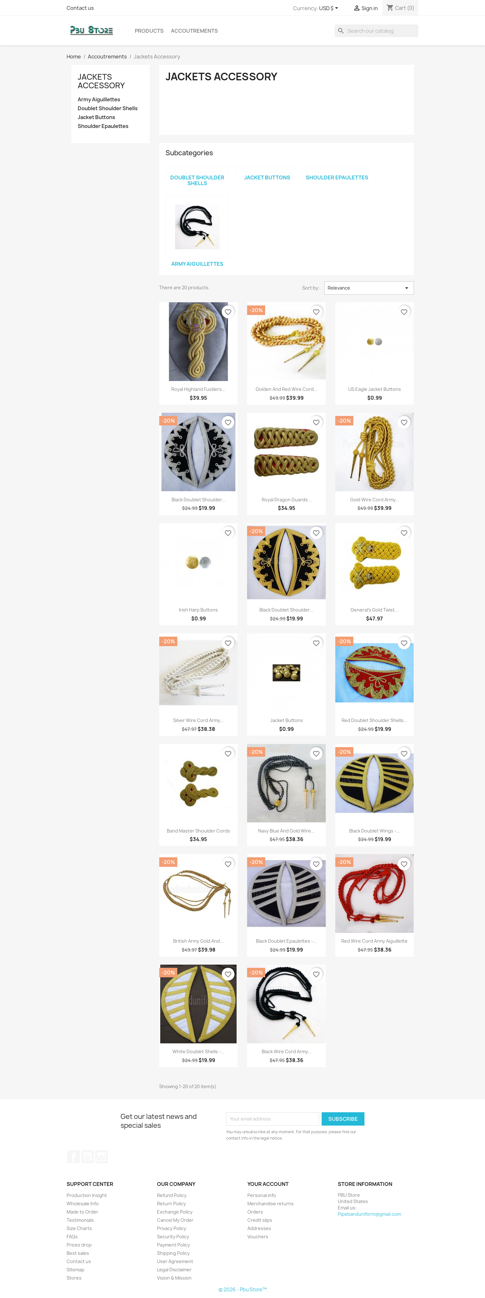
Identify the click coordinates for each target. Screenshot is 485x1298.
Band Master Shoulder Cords (198, 831)
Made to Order (82, 1212)
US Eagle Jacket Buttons (374, 389)
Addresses (259, 1228)
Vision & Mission (174, 1278)
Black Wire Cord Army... (286, 1051)
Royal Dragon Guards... (286, 500)
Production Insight (87, 1195)
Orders (255, 1212)
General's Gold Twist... (374, 610)
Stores (74, 1278)
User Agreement (175, 1261)
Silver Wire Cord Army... (198, 720)
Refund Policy (172, 1195)
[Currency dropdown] (329, 8)
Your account (268, 1184)
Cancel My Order (175, 1220)
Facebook (73, 1156)
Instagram (101, 1156)
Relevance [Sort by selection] (369, 288)
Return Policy (171, 1204)
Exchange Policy (175, 1212)
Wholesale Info (83, 1204)
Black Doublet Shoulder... (199, 500)
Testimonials (80, 1220)
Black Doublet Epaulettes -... (286, 941)
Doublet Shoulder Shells (108, 108)
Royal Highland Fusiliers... (198, 389)
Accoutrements (194, 30)
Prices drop (79, 1245)
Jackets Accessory (101, 80)
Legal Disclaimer (174, 1270)
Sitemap (75, 1270)
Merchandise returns (270, 1204)
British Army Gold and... (198, 941)
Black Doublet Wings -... (374, 831)
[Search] (376, 30)
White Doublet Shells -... (199, 1051)
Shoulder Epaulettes (103, 126)
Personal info (261, 1195)
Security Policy (173, 1237)
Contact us (80, 7)
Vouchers (257, 1237)
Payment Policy (173, 1245)
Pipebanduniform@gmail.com (369, 1214)
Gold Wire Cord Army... (374, 500)
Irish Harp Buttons (198, 610)
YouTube (87, 1156)
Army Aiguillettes (99, 99)
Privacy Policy (171, 1228)
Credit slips (259, 1220)
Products (149, 30)
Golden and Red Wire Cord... (287, 389)
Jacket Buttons (96, 117)
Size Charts (79, 1228)
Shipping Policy (173, 1253)
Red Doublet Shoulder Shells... (374, 720)
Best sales (78, 1253)
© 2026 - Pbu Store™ (243, 1289)
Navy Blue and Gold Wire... (286, 831)
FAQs (72, 1237)
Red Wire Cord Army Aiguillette (374, 941)
